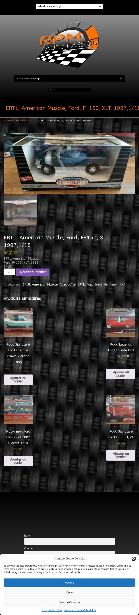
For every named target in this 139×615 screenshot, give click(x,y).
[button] (133, 558)
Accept (69, 582)
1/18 (26, 284)
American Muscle (45, 284)
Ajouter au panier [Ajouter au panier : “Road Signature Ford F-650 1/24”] (121, 455)
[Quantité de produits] (9, 272)
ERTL (81, 284)
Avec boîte (67, 284)
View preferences (69, 602)
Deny (69, 592)
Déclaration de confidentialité (80, 610)
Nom (27, 535)
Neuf (98, 284)
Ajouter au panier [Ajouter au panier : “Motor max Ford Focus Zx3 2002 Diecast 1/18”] (18, 461)
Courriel (29, 548)
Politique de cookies (52, 610)
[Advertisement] (70, 504)
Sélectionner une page (69, 6)
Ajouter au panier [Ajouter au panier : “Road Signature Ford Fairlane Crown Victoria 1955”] (18, 379)
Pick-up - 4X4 (114, 284)
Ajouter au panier (32, 272)
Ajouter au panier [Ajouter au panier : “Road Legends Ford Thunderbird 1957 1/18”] (121, 374)
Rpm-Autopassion (12, 120)
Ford (90, 284)
